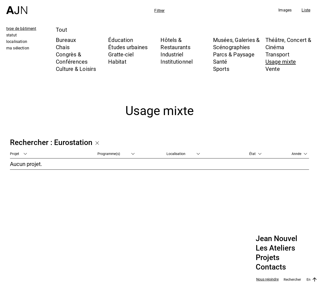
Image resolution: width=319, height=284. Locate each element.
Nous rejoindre (267, 279)
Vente (272, 68)
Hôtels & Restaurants (175, 43)
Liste (306, 10)
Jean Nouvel (276, 238)
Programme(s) (116, 153)
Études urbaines (128, 47)
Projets (267, 257)
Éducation (120, 39)
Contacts (271, 267)
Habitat (117, 61)
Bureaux (66, 39)
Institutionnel (176, 61)
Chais (63, 47)
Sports (221, 68)
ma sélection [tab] (17, 48)
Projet (18, 153)
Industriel (171, 54)
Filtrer (159, 10)
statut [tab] (11, 35)
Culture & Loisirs (76, 68)
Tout (61, 29)
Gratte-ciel (121, 54)
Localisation (183, 153)
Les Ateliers (275, 248)
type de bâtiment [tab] (21, 28)
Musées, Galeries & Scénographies (236, 43)
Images (285, 10)
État (255, 153)
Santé (220, 61)
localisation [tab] (16, 41)
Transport (277, 54)
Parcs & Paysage (233, 54)
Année (299, 153)
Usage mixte (280, 61)
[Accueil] (16, 7)
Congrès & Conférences (71, 58)
